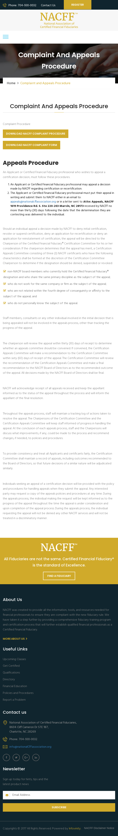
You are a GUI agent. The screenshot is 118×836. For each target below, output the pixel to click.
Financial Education (15, 686)
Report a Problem (14, 700)
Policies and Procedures (18, 693)
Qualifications (11, 673)
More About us (15, 639)
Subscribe (59, 807)
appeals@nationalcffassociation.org (33, 202)
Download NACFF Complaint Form (31, 145)
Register (77, 5)
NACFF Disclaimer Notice (99, 828)
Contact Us (48, 5)
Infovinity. (75, 828)
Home (11, 83)
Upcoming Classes (14, 659)
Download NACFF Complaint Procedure (35, 134)
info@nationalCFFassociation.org (30, 747)
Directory (9, 679)
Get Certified (11, 666)
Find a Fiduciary (59, 576)
